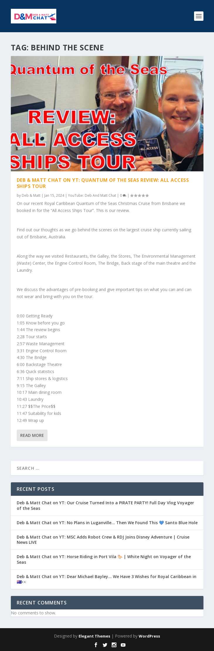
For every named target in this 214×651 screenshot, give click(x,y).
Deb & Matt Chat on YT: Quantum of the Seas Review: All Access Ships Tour (103, 183)
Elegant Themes (94, 636)
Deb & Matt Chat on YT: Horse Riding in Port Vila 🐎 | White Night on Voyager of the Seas (104, 559)
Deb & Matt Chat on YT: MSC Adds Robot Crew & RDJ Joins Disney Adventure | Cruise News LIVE (103, 539)
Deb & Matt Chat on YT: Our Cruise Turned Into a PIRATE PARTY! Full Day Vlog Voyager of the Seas (105, 505)
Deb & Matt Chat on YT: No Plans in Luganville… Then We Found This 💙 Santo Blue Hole (107, 522)
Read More (32, 435)
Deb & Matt (31, 195)
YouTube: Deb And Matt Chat (92, 195)
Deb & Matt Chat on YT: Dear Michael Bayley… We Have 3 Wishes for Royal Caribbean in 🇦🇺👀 (106, 579)
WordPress (149, 636)
